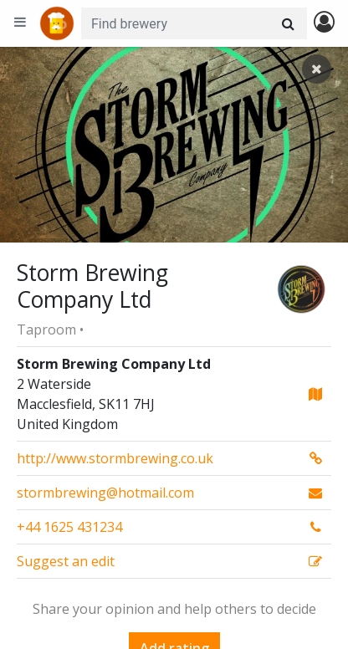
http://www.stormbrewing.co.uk (115, 458)
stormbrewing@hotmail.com (105, 492)
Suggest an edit (66, 561)
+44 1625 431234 (69, 527)
